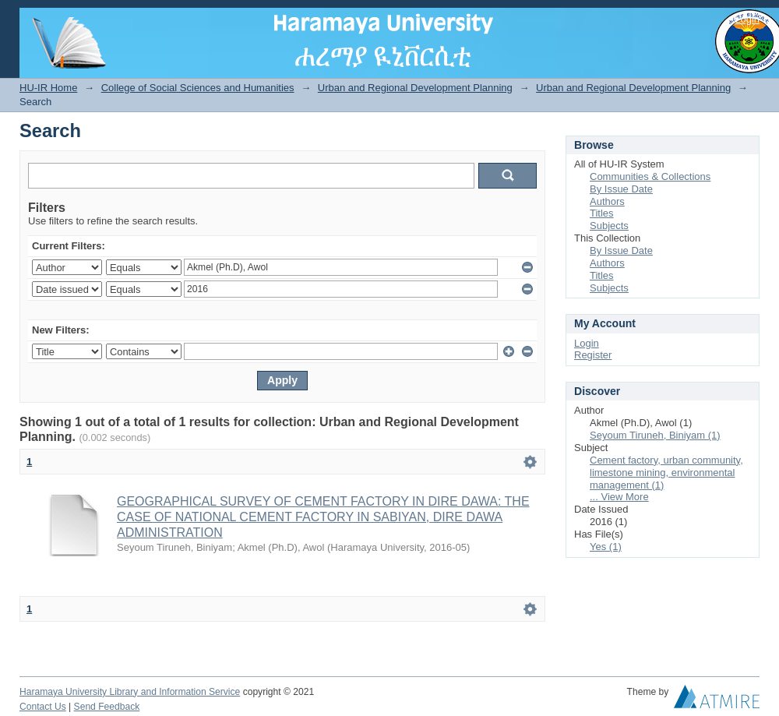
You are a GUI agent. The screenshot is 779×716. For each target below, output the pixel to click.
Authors (607, 201)
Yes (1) (606, 546)
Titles (602, 213)
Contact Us (42, 706)
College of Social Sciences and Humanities (197, 87)
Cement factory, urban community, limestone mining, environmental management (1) (666, 472)
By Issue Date (621, 189)
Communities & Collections (650, 176)
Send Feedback (107, 706)
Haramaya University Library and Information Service (129, 691)
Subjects (609, 225)
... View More (619, 497)
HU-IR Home (48, 87)
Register (593, 355)
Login (747, 19)
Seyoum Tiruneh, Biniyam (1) (655, 435)
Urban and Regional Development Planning (415, 87)
